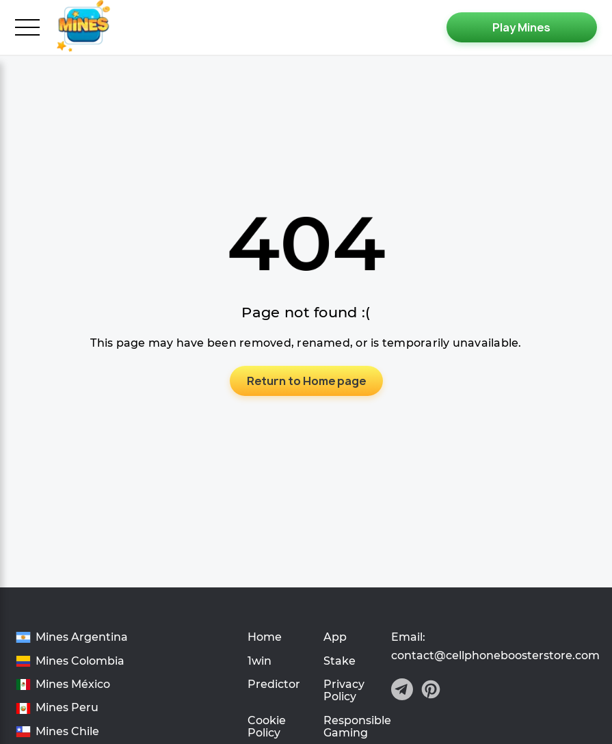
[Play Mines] (522, 27)
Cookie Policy (267, 726)
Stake (339, 660)
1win (259, 660)
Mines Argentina (82, 637)
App (335, 636)
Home (265, 636)
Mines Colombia (80, 661)
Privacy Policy (343, 690)
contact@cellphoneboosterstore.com (495, 656)
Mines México (73, 684)
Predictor (274, 684)
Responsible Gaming (357, 726)
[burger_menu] (27, 27)
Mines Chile (67, 732)
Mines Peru (67, 708)
